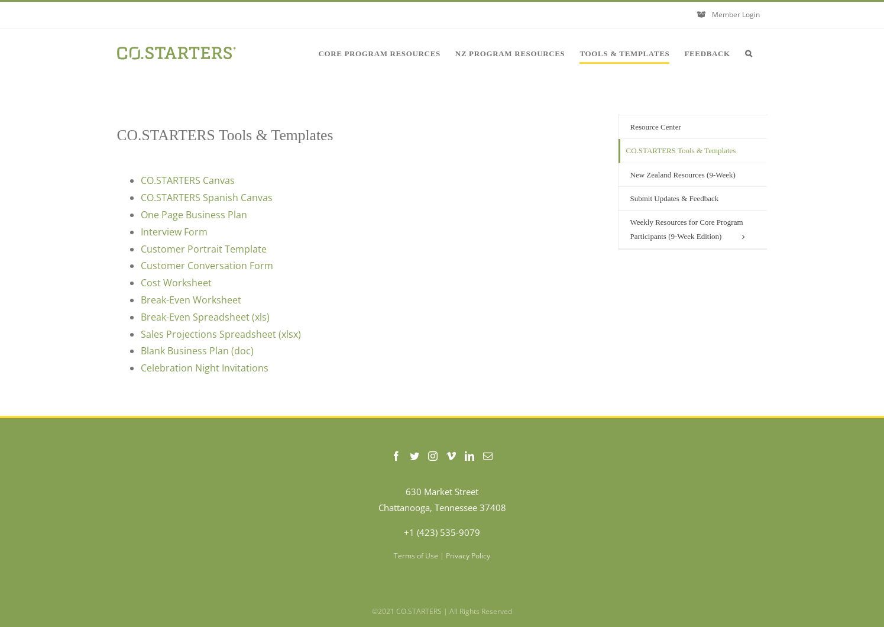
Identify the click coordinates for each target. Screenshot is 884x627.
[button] (749, 53)
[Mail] (488, 456)
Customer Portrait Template (204, 249)
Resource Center (655, 126)
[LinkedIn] (469, 456)
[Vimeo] (451, 456)
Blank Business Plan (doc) (197, 350)
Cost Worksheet (176, 282)
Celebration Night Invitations (204, 367)
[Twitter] (414, 456)
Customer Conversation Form (207, 265)
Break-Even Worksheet (191, 299)
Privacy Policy (468, 556)
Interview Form (174, 231)
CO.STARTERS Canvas (188, 180)
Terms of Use (416, 556)
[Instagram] (433, 456)
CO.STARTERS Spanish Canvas (208, 197)
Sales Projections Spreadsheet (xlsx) (221, 334)
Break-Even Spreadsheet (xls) (205, 317)
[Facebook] (396, 456)
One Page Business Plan (194, 214)
